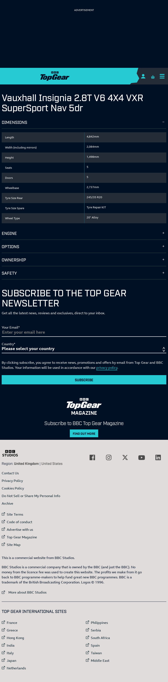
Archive (7, 503)
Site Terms (15, 514)
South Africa (100, 638)
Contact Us (10, 473)
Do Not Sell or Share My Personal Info (31, 496)
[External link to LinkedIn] (158, 457)
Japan (11, 660)
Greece (12, 630)
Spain (95, 645)
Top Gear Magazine (22, 537)
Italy (10, 653)
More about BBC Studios (24, 592)
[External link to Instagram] (108, 457)
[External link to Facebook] (92, 457)
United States (51, 463)
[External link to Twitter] (125, 457)
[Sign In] (143, 76)
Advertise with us (20, 529)
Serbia (96, 630)
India (11, 645)
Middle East (100, 660)
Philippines (99, 622)
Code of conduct (19, 522)
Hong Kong (15, 638)
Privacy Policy (12, 481)
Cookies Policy (13, 488)
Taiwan (96, 653)
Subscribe (84, 380)
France (12, 622)
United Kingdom (26, 463)
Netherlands (16, 668)
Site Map (14, 545)
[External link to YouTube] (141, 457)
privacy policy (106, 367)
